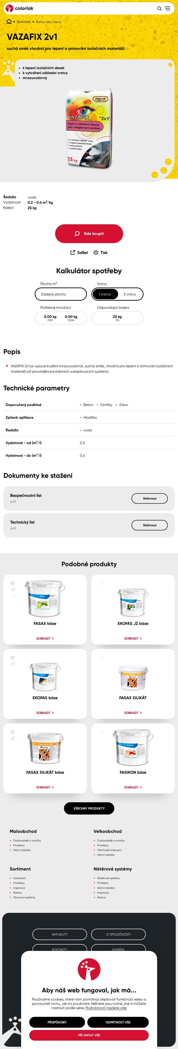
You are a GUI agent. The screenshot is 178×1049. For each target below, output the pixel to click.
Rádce (17, 892)
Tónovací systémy (24, 897)
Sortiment (24, 22)
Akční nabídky (22, 850)
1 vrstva (105, 294)
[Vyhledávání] (159, 8)
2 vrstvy (130, 294)
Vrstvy (102, 283)
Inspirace (19, 887)
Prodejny (18, 845)
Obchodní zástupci (109, 850)
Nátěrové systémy (108, 878)
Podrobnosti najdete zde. (106, 1007)
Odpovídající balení (113, 307)
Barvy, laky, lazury (48, 22)
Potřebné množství (55, 307)
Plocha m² (48, 283)
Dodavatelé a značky (27, 840)
